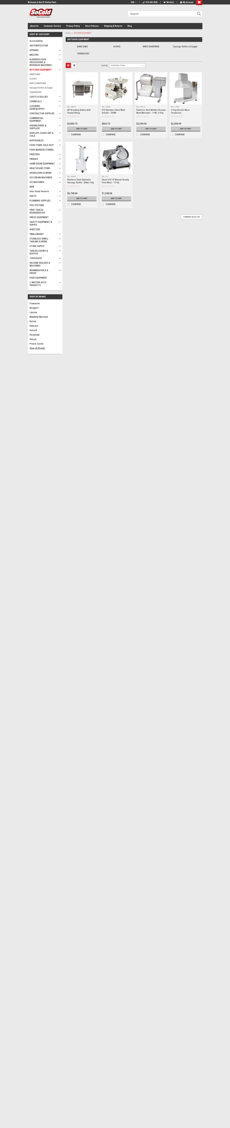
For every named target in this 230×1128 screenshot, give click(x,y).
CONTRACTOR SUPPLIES (42, 113)
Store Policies (92, 26)
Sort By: (104, 65)
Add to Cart (82, 129)
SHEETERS (35, 229)
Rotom (33, 321)
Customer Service (52, 26)
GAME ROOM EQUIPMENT (42, 163)
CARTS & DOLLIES (39, 96)
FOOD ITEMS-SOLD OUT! (42, 145)
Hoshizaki (35, 334)
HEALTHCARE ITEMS (40, 168)
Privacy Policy (73, 26)
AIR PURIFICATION (39, 45)
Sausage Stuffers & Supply (41, 87)
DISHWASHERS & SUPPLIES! (38, 127)
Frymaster (35, 303)
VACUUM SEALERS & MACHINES (40, 264)
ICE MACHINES (37, 182)
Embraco (34, 325)
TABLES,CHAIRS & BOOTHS (39, 252)
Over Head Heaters (39, 191)
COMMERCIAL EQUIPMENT (36, 119)
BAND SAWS (35, 74)
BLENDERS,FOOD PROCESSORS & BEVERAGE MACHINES (41, 62)
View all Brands (37, 348)
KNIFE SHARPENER (38, 83)
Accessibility (36, 41)
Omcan (33, 339)
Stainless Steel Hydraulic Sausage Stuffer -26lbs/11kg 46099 (80, 182)
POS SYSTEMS (37, 205)
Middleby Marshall (39, 316)
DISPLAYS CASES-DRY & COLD (42, 134)
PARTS (33, 196)
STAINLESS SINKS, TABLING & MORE (39, 240)
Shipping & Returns (113, 26)
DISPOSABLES (37, 140)
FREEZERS (35, 154)
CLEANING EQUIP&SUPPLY (37, 107)
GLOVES (33, 78)
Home (68, 33)
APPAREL (34, 50)
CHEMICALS (36, 101)
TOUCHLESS (36, 258)
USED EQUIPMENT (38, 277)
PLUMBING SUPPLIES (40, 200)
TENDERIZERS (36, 92)
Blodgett (34, 308)
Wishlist (168, 2)
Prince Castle (36, 343)
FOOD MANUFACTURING (42, 149)
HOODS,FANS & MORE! (41, 172)
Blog (129, 26)
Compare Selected (191, 217)
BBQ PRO (34, 54)
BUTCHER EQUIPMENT (41, 69)
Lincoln (33, 312)
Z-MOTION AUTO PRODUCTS (38, 284)
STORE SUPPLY (37, 246)
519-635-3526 (149, 2)
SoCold (33, 330)
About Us (34, 26)
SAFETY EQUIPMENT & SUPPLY (41, 223)
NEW (32, 186)
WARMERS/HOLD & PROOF (39, 272)
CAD (133, 2)
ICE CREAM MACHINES (41, 177)
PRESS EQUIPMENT (39, 217)
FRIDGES (34, 159)
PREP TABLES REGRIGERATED (37, 211)
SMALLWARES (37, 234)
